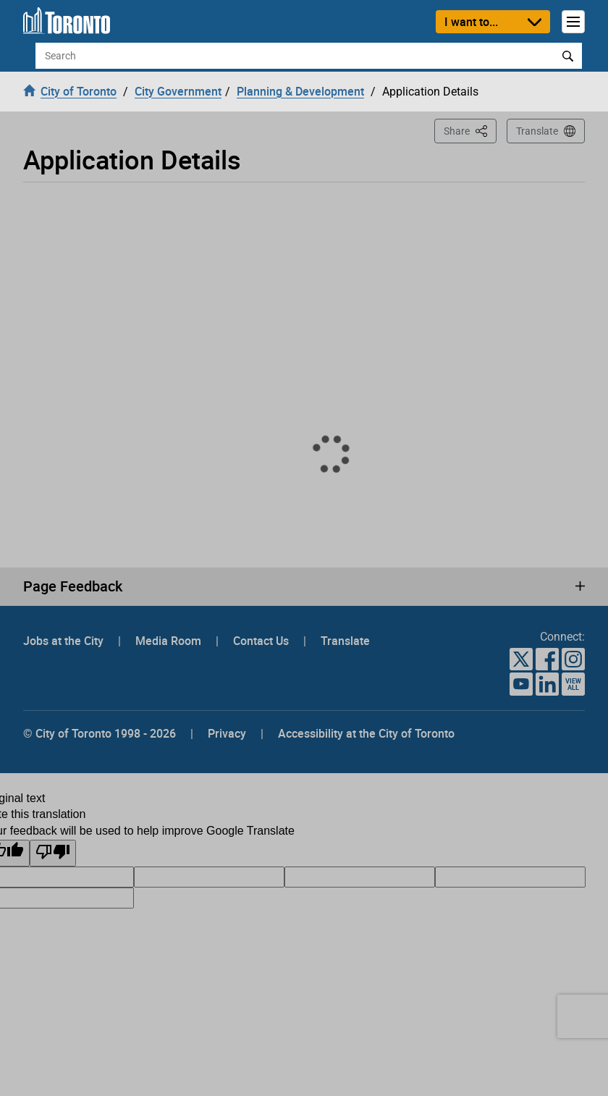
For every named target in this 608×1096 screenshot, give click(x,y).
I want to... (471, 22)
